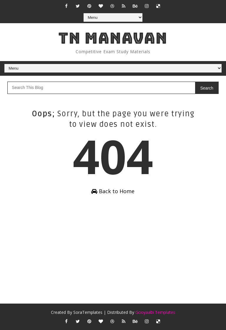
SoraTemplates (87, 312)
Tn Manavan (112, 38)
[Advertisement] (112, 251)
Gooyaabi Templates (155, 312)
